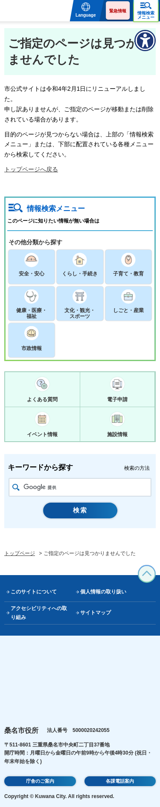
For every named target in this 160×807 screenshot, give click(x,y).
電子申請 (117, 399)
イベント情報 (42, 434)
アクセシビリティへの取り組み (39, 612)
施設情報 (117, 434)
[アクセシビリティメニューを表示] (145, 40)
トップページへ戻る (31, 169)
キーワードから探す (40, 467)
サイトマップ (95, 613)
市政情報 (31, 348)
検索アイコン (16, 487)
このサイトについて (34, 592)
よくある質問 (42, 399)
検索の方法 (137, 468)
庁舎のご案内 (40, 781)
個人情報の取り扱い (103, 592)
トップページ (19, 553)
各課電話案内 (120, 781)
